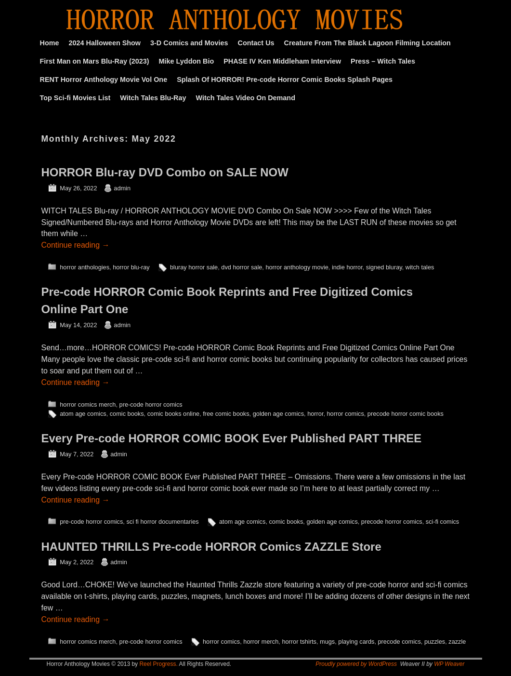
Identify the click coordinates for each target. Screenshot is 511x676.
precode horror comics (391, 521)
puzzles (434, 641)
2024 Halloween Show (104, 43)
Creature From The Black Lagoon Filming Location (367, 43)
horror (315, 413)
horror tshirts (299, 641)
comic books (127, 413)
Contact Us (256, 43)
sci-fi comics (442, 521)
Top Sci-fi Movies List (75, 98)
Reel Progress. (158, 664)
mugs (327, 641)
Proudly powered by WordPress (356, 664)
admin (122, 188)
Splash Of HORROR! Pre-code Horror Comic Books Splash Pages (285, 79)
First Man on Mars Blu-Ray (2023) (94, 61)
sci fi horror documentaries (162, 521)
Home (49, 43)
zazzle (457, 641)
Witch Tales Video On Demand (245, 98)
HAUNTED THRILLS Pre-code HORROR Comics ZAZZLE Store (211, 546)
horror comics (345, 413)
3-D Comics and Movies (189, 43)
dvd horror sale (241, 267)
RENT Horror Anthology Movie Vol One (104, 79)
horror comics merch (88, 404)
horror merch (260, 641)
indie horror (347, 267)
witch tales (420, 267)
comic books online (173, 413)
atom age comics (83, 413)
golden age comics (278, 413)
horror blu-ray (131, 267)
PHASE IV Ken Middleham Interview (282, 61)
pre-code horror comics (151, 404)
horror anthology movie (296, 267)
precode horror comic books (405, 413)
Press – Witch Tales (383, 61)
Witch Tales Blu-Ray (153, 98)
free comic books (226, 413)
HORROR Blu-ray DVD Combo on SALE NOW (164, 172)
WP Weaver (449, 664)
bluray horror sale (194, 267)
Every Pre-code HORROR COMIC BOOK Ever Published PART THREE (231, 438)
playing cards (356, 641)
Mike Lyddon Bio (186, 61)
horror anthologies (84, 267)
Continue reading (75, 245)
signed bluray (384, 267)
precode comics (399, 641)
